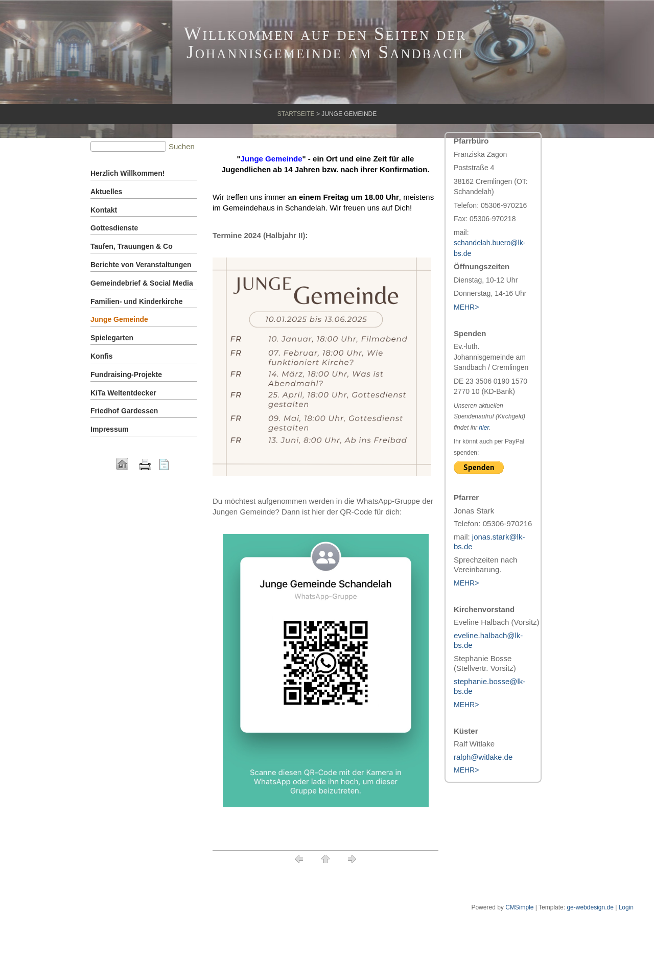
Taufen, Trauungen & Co (131, 246)
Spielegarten (111, 338)
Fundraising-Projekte (126, 374)
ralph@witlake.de (483, 757)
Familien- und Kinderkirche (136, 301)
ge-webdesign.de (590, 907)
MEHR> (466, 583)
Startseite (296, 114)
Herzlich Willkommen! (127, 173)
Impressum (109, 429)
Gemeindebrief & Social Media (141, 283)
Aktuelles (106, 192)
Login (626, 907)
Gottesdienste (114, 228)
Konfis (101, 356)
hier (484, 427)
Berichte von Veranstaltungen (141, 265)
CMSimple (519, 907)
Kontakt (103, 210)
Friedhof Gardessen (124, 411)
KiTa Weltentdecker (123, 393)
